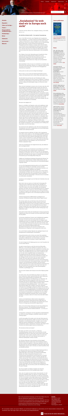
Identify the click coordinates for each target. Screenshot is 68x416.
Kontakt (47, 1)
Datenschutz (61, 1)
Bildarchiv (4, 43)
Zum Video (59, 125)
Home (42, 1)
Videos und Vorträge (7, 25)
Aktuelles (4, 20)
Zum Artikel (61, 104)
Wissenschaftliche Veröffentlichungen (7, 30)
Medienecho (5, 38)
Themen (4, 27)
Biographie (5, 23)
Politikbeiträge (6, 33)
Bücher (3, 36)
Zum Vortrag (56, 82)
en (66, 1)
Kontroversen (5, 41)
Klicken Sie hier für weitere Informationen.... (54, 413)
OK (42, 413)
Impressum (53, 1)
